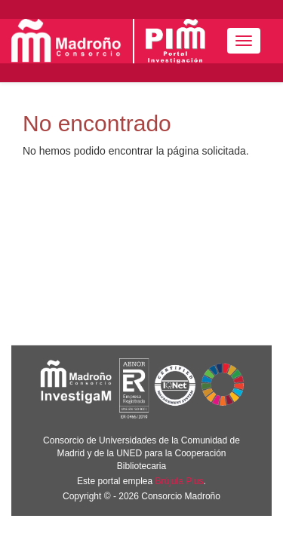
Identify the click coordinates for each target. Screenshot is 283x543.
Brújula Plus (179, 481)
